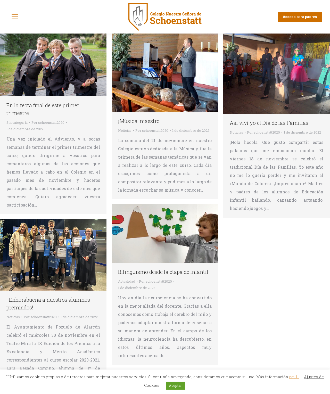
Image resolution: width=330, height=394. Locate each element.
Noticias (124, 130)
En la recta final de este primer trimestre (42, 109)
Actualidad (126, 281)
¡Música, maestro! (139, 121)
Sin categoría (17, 122)
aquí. (294, 376)
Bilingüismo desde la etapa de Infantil (163, 271)
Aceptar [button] (175, 385)
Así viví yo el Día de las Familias (269, 122)
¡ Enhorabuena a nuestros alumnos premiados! (48, 303)
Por (47, 122)
